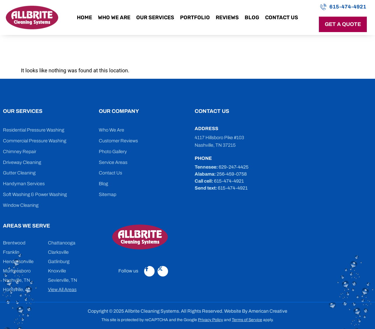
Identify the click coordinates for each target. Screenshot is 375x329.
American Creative (267, 311)
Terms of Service (247, 320)
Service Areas (113, 162)
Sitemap (107, 194)
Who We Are (114, 17)
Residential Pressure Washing (33, 129)
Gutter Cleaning (19, 172)
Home (84, 17)
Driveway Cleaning (22, 162)
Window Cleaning (21, 205)
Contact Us (281, 17)
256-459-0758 (232, 174)
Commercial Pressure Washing (34, 140)
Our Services (155, 17)
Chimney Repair (19, 151)
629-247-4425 (233, 166)
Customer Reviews (118, 140)
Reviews (227, 17)
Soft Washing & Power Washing (35, 194)
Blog (252, 17)
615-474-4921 (347, 7)
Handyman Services (24, 183)
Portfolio (195, 17)
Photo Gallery (113, 151)
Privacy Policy (210, 320)
